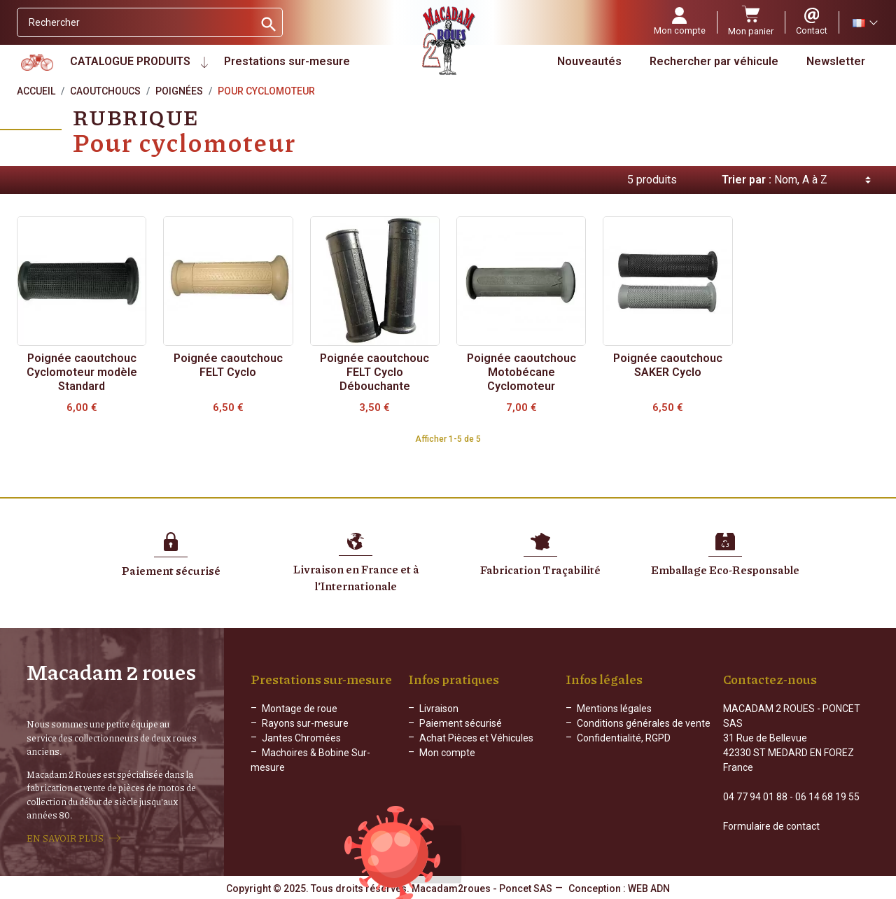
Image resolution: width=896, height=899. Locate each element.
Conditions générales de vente (643, 723)
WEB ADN (649, 888)
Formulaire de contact (771, 826)
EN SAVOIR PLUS (65, 838)
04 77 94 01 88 (755, 796)
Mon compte (447, 752)
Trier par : (746, 179)
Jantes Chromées (301, 738)
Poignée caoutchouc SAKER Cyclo (667, 365)
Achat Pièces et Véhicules (476, 738)
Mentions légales (614, 708)
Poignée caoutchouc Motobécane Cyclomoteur (521, 372)
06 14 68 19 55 (827, 796)
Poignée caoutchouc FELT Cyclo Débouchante (374, 372)
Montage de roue (299, 708)
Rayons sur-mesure (305, 723)
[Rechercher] (135, 22)
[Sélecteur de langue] (864, 22)
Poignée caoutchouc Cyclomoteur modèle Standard (82, 372)
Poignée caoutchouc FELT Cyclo (228, 365)
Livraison (438, 708)
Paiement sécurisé (460, 723)
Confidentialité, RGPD (624, 738)
